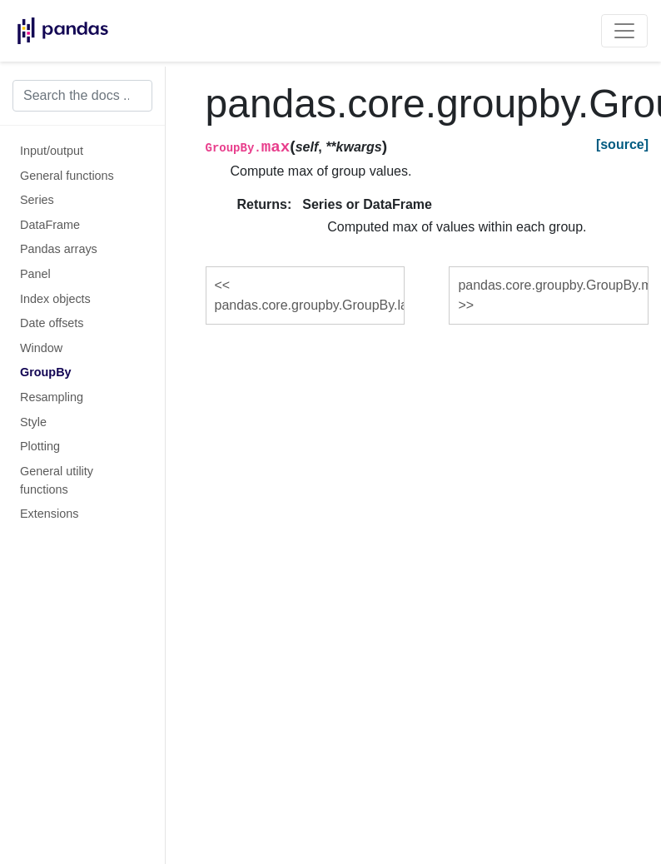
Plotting (40, 446)
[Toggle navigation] (624, 30)
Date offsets (52, 323)
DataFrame (50, 224)
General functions (67, 175)
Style (33, 422)
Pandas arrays (58, 249)
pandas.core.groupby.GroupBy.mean (553, 285)
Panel (35, 274)
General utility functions (56, 480)
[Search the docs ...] (82, 96)
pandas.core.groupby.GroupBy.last (310, 305)
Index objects (55, 298)
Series (37, 199)
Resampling (51, 397)
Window (41, 348)
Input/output (51, 150)
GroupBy (46, 372)
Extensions (49, 513)
